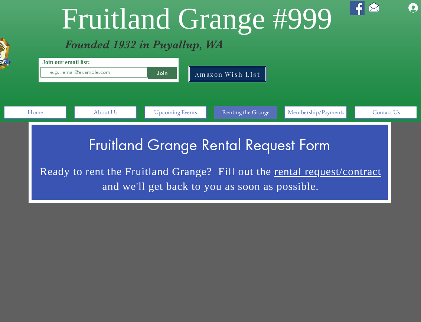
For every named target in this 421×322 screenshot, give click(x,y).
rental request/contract (327, 171)
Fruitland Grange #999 (197, 18)
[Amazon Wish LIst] (227, 74)
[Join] (162, 73)
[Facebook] (357, 8)
